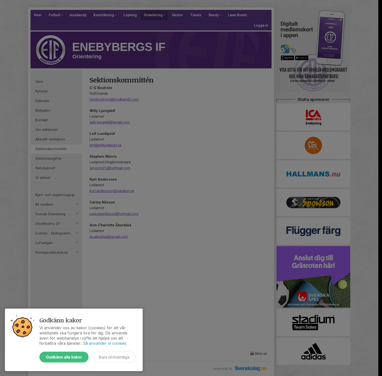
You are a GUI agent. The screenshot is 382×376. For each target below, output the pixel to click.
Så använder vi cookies (104, 343)
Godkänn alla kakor (64, 357)
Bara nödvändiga (114, 357)
